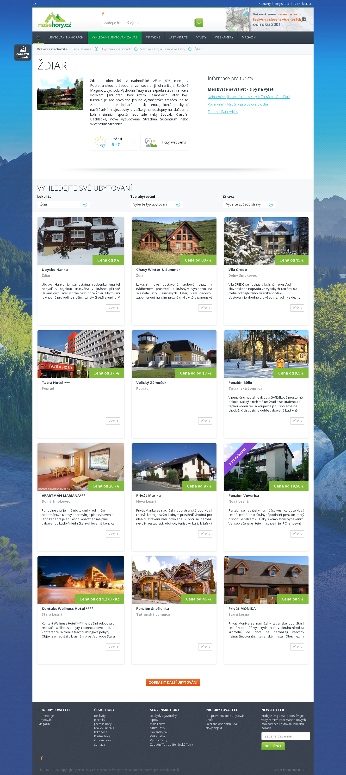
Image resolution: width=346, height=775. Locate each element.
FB (104, 14)
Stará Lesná (52, 614)
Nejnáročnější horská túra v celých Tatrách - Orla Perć (249, 96)
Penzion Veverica (244, 495)
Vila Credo (238, 269)
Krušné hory (102, 736)
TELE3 (304, 770)
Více (112, 308)
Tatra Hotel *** (56, 382)
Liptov (154, 720)
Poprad (48, 388)
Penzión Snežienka (152, 608)
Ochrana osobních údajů (222, 724)
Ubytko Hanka (55, 269)
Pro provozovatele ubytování (225, 716)
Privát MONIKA (242, 608)
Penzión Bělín (240, 382)
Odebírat (273, 746)
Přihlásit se (304, 4)
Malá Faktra (158, 724)
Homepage (46, 716)
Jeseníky (99, 720)
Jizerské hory (102, 724)
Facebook (42, 758)
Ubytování (45, 720)
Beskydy (99, 716)
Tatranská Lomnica (245, 388)
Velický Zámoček (151, 382)
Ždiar (46, 275)
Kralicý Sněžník (104, 728)
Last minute (178, 37)
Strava (228, 196)
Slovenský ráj (158, 732)
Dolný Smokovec (243, 275)
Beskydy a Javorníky (163, 716)
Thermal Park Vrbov (223, 111)
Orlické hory (102, 740)
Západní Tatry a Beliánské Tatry (171, 745)
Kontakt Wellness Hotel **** (67, 608)
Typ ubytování (142, 196)
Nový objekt (214, 728)
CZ (34, 4)
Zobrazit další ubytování (173, 682)
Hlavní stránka (36, 37)
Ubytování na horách (66, 37)
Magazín (249, 37)
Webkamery (224, 37)
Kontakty (265, 4)
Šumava (99, 745)
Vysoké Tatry (158, 740)
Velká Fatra (157, 736)
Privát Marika (148, 495)
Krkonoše (100, 732)
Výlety (201, 37)
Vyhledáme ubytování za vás (114, 37)
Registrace (282, 4)
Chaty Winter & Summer (158, 269)
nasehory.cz (46, 11)
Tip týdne (153, 37)
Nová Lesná (146, 501)
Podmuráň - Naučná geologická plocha (238, 104)
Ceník (209, 720)
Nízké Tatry (157, 728)
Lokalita (44, 196)
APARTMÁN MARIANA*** (64, 495)
